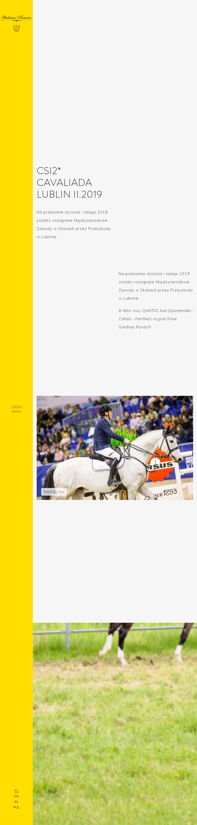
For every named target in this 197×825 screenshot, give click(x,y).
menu (17, 409)
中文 (16, 807)
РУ (16, 802)
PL (16, 790)
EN (16, 796)
